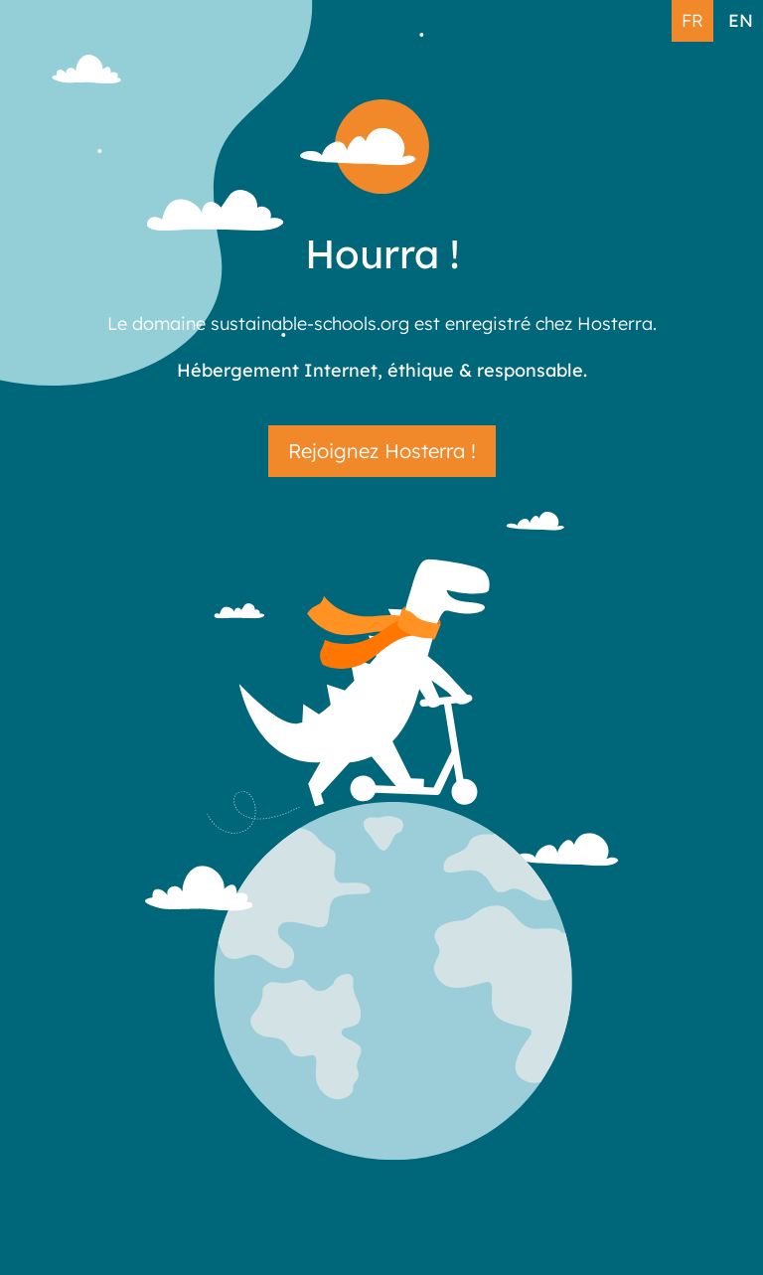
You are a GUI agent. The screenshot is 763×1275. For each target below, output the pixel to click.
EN (740, 20)
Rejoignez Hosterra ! (382, 450)
